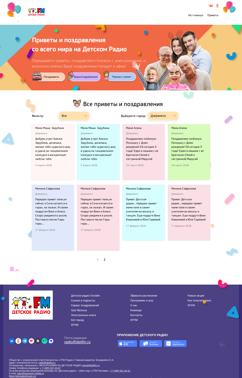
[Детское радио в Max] (51, 341)
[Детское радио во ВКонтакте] (11, 341)
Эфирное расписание (143, 295)
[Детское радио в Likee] (31, 341)
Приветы (212, 15)
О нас (133, 305)
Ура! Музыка (79, 310)
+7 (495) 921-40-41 (120, 370)
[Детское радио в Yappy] (44, 341)
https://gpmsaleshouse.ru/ (22, 376)
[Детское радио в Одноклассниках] (18, 341)
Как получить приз (199, 300)
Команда (136, 310)
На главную (195, 15)
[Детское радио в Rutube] (38, 341)
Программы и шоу (141, 300)
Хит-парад (77, 320)
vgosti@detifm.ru (91, 365)
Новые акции (195, 295)
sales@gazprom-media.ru (30, 373)
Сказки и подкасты (83, 300)
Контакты (136, 315)
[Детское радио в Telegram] (25, 341)
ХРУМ (74, 325)
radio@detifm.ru (77, 342)
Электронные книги (83, 315)
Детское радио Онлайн (85, 295)
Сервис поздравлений (85, 305)
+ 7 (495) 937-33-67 (50, 368)
